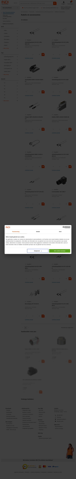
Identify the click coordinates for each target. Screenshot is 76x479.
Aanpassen (38, 250)
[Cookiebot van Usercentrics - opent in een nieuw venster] (63, 227)
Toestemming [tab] (15, 231)
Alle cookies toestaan (59, 250)
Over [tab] (60, 231)
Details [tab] (38, 231)
